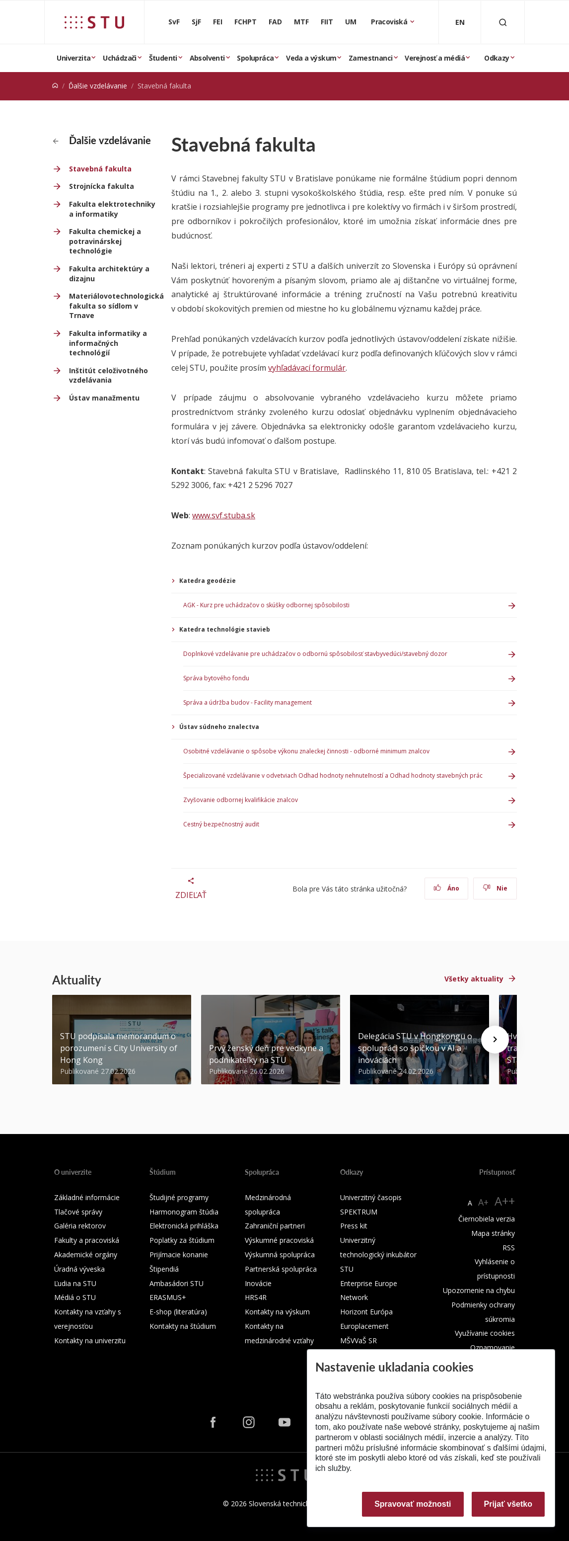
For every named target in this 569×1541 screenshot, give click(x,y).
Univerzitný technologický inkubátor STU (378, 1254)
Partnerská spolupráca (281, 1269)
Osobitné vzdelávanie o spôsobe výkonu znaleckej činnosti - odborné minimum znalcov (306, 751)
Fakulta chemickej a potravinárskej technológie (105, 241)
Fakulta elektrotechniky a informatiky (112, 209)
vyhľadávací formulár (307, 367)
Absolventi (207, 58)
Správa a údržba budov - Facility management (247, 702)
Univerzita (73, 58)
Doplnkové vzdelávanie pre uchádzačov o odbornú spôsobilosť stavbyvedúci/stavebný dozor (315, 653)
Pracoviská (390, 21)
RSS (508, 1247)
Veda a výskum (311, 58)
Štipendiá (164, 1269)
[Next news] (495, 1040)
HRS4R (256, 1297)
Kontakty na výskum (277, 1311)
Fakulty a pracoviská (86, 1240)
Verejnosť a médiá (435, 58)
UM (350, 21)
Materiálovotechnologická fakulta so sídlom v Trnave (114, 305)
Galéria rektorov (80, 1225)
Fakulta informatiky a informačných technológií (108, 342)
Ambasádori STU (176, 1283)
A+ (483, 1202)
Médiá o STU (75, 1297)
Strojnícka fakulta (101, 186)
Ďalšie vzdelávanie (98, 85)
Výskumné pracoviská (279, 1240)
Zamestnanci (370, 58)
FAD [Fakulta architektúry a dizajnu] (275, 21)
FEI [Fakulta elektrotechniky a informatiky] (217, 21)
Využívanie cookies (485, 1333)
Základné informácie (87, 1197)
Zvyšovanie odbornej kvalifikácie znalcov (240, 800)
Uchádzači (120, 58)
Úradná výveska (79, 1269)
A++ (505, 1201)
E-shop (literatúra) (178, 1311)
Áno (446, 888)
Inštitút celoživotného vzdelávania (108, 375)
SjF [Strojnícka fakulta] (196, 21)
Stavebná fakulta (100, 168)
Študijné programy (179, 1197)
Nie (495, 888)
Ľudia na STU (75, 1283)
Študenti (163, 58)
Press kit (353, 1225)
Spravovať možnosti (412, 1504)
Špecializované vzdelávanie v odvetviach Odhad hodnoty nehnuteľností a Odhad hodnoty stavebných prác (333, 775)
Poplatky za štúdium (181, 1240)
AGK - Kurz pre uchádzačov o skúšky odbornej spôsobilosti (266, 605)
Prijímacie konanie (178, 1254)
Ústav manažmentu (104, 398)
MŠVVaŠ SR (358, 1340)
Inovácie (258, 1283)
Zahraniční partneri (275, 1225)
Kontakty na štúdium (182, 1326)
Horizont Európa (366, 1311)
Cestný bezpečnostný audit (221, 824)
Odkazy (496, 58)
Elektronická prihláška (183, 1225)
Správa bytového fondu (216, 678)
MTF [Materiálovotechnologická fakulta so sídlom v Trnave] (301, 21)
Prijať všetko (508, 1504)
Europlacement (364, 1326)
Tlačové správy (78, 1212)
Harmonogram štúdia (183, 1212)
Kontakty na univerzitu (90, 1340)
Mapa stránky (493, 1233)
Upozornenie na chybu (479, 1290)
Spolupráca (255, 58)
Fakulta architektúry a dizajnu (109, 273)
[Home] (55, 85)
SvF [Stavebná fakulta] (174, 21)
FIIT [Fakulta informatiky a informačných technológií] (327, 21)
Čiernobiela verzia (486, 1218)
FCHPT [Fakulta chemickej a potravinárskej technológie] (245, 21)
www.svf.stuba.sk (223, 515)
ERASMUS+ (167, 1297)
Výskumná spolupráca (280, 1254)
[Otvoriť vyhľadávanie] (503, 22)
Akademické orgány (85, 1254)
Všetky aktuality (473, 978)
